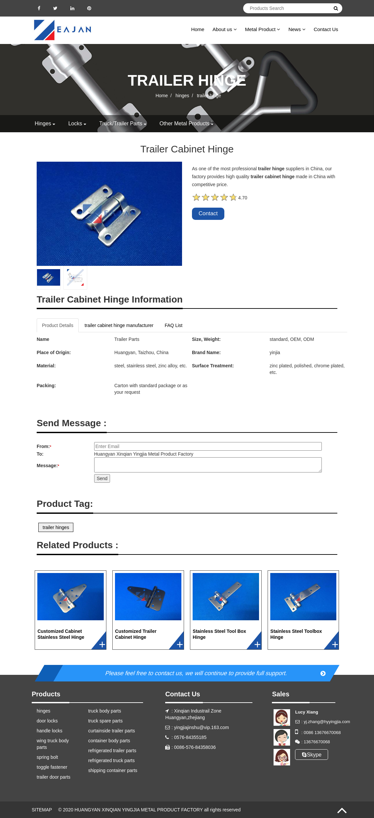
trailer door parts (53, 777)
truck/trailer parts (120, 123)
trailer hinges (56, 527)
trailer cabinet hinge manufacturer (119, 325)
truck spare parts (105, 720)
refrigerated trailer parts (112, 750)
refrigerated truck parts (111, 760)
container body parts (109, 740)
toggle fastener (52, 767)
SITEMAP (42, 809)
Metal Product (262, 29)
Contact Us (326, 29)
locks (75, 123)
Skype (311, 754)
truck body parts (104, 711)
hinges (182, 95)
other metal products (184, 123)
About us (224, 29)
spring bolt (47, 757)
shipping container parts (112, 770)
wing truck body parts (53, 744)
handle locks (49, 730)
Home (197, 29)
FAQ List (174, 325)
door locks (47, 720)
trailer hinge (209, 95)
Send (102, 478)
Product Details (57, 325)
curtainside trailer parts (111, 730)
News (297, 29)
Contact (208, 213)
